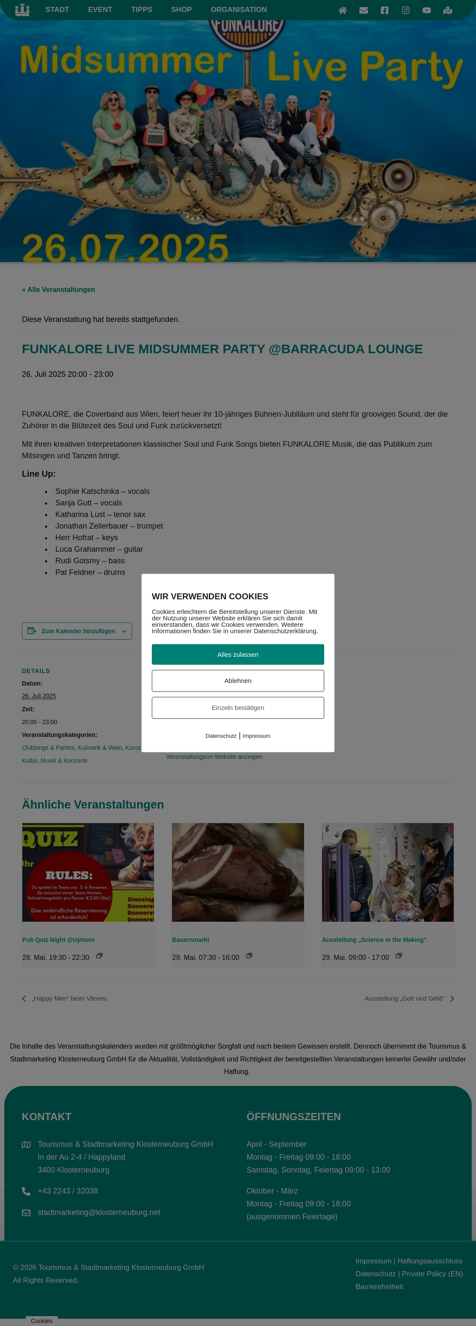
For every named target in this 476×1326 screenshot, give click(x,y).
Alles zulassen (238, 654)
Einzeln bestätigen (238, 707)
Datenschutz (220, 735)
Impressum (256, 735)
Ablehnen (237, 680)
